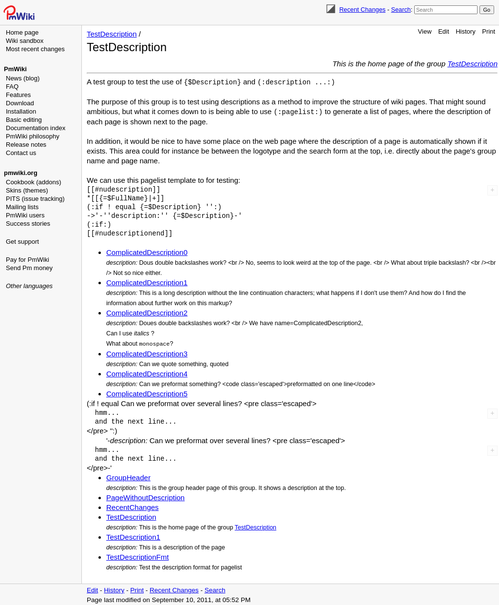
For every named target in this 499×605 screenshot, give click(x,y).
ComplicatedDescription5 (147, 392)
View (425, 31)
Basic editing (24, 119)
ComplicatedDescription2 (147, 312)
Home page (22, 32)
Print (488, 31)
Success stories (28, 223)
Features (18, 94)
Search (400, 9)
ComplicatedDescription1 (147, 281)
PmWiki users (25, 215)
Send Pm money (29, 268)
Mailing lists (22, 207)
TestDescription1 (133, 535)
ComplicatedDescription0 (147, 251)
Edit (443, 31)
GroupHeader (128, 476)
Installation (21, 111)
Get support (22, 241)
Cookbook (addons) (33, 182)
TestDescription (112, 34)
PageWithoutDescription (145, 496)
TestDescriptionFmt (137, 555)
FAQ (12, 86)
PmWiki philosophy (32, 136)
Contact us (21, 152)
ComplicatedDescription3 (147, 352)
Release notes (26, 144)
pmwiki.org (21, 172)
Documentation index (35, 128)
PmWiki (15, 69)
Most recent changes (35, 49)
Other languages (29, 286)
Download (20, 103)
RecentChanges (132, 506)
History (465, 31)
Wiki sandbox (24, 40)
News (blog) (22, 78)
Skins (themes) (27, 190)
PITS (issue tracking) (35, 198)
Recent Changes (362, 9)
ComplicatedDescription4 (147, 372)
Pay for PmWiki (27, 259)
